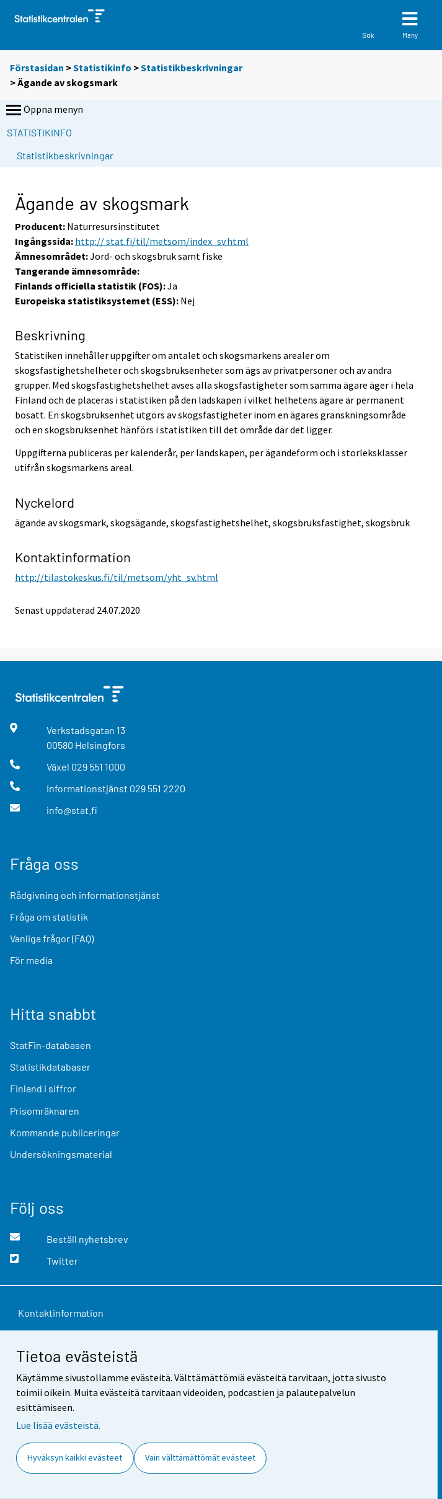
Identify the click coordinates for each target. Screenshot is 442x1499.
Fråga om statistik (49, 916)
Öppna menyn (43, 110)
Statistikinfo (102, 67)
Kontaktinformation (61, 1313)
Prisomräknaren (44, 1111)
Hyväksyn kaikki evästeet (74, 1457)
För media (31, 960)
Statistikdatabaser (50, 1066)
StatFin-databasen (50, 1045)
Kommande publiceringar (65, 1132)
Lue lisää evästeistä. (58, 1425)
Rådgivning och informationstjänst (85, 895)
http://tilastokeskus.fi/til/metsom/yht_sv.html (116, 577)
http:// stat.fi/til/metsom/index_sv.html (162, 241)
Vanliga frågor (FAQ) (52, 938)
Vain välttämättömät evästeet (200, 1457)
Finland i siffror (43, 1088)
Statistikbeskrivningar (191, 67)
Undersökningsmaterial (61, 1154)
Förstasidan (37, 67)
